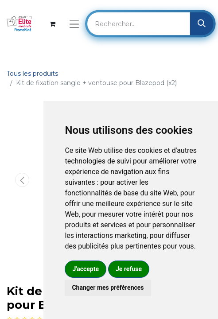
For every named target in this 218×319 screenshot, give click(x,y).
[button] (22, 180)
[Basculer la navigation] (74, 23)
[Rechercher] (202, 23)
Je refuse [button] (129, 268)
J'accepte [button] (85, 268)
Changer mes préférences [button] (108, 287)
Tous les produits (32, 74)
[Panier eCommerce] (52, 24)
